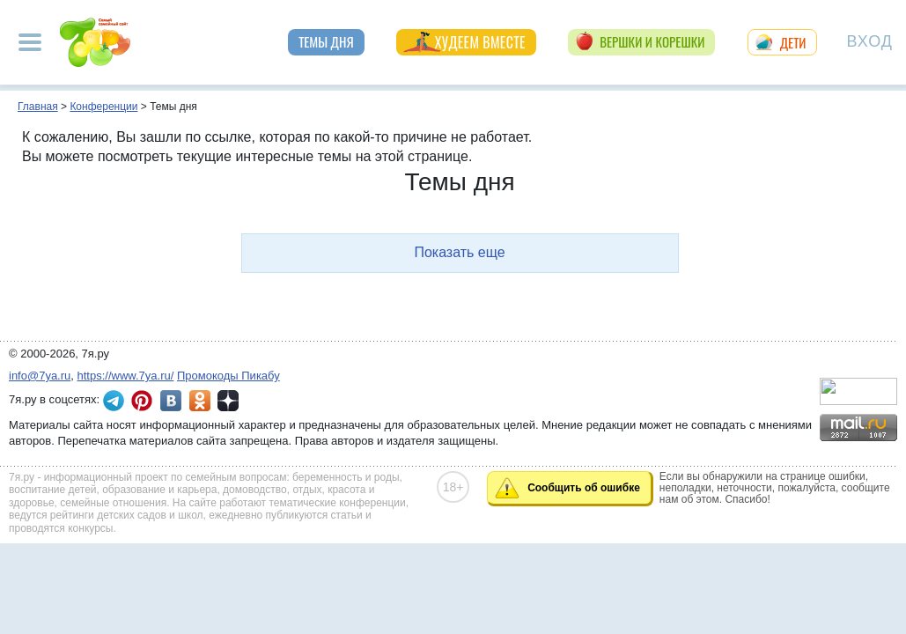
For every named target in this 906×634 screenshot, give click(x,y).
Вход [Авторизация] (870, 40)
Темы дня (325, 41)
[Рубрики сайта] (30, 42)
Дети (793, 42)
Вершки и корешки (652, 41)
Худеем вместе (480, 42)
